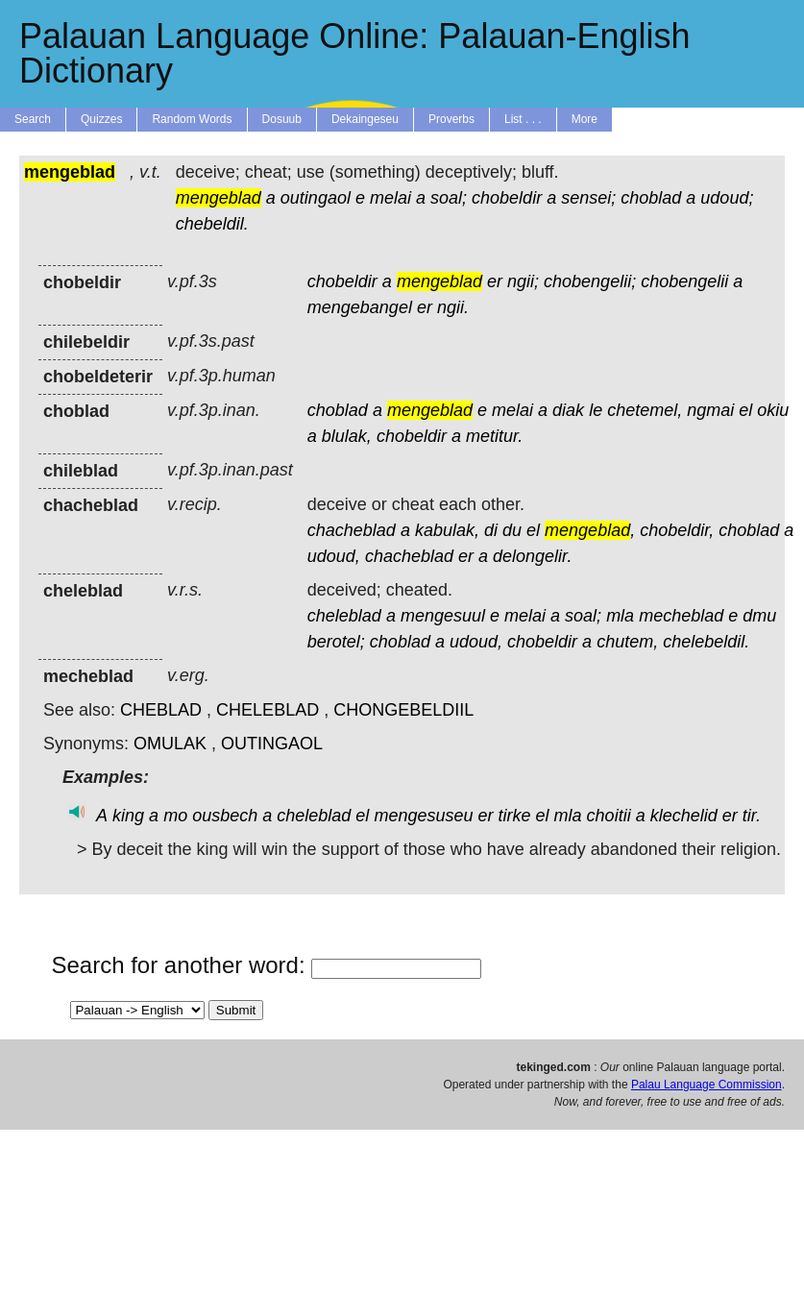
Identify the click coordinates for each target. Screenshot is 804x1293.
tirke (515, 815)
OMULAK (170, 743)
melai (390, 197)
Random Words (191, 119)
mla (620, 615)
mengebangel (359, 307)
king (128, 815)
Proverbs (451, 119)
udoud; (726, 197)
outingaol (315, 197)
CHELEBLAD (267, 710)
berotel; (336, 641)
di (491, 530)
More (584, 119)
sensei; (588, 197)
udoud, (333, 556)
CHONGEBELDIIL (403, 710)
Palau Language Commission (706, 1084)
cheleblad (344, 615)
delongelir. (532, 556)
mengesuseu (423, 815)
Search (32, 119)
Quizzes (101, 119)
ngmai (710, 410)
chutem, (627, 641)
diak (568, 410)
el (745, 410)
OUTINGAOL (272, 743)
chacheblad (351, 530)
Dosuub (282, 119)
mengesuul (443, 615)
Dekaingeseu (365, 119)
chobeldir (507, 197)
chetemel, (644, 410)
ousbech (224, 815)
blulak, (347, 436)
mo (175, 815)
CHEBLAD (161, 710)
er (494, 281)
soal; (448, 197)
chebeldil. (212, 223)
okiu (773, 410)
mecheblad (681, 615)
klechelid (684, 815)
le (595, 410)
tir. (752, 815)
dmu (759, 615)
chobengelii (684, 281)
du (512, 530)
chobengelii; (590, 281)
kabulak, (447, 530)
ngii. (453, 307)
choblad (651, 197)
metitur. (494, 436)
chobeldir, (677, 530)
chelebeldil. (706, 641)
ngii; (523, 281)
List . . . (523, 119)
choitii (609, 815)
